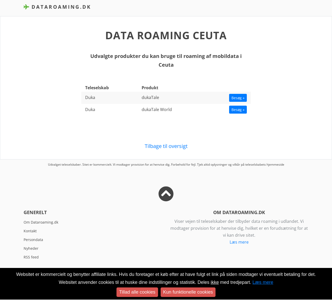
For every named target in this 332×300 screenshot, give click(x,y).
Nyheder (31, 248)
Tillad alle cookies (137, 292)
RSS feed (31, 257)
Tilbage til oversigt (166, 146)
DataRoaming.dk (57, 6)
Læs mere (239, 242)
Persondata (33, 239)
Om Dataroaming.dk (41, 222)
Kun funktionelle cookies (188, 292)
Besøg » (238, 97)
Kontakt (30, 230)
